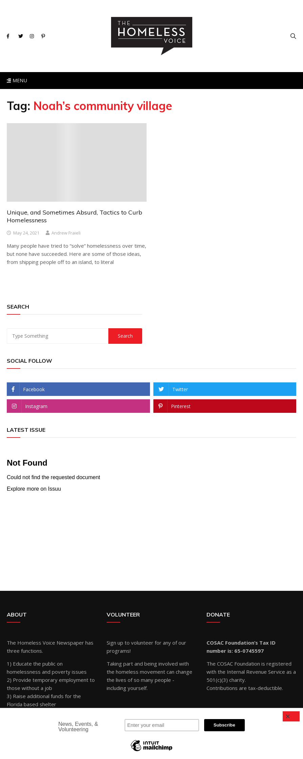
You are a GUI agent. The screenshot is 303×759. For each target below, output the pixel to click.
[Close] (291, 716)
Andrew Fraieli (66, 233)
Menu (17, 80)
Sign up (115, 642)
